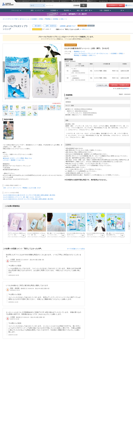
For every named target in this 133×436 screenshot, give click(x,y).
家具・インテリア (36, 10)
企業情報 (63, 26)
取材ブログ (72, 26)
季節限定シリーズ (79, 51)
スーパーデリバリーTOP (10, 19)
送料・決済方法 (51, 26)
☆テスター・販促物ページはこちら (13, 160)
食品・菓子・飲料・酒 (83, 10)
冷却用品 (55, 19)
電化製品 (66, 10)
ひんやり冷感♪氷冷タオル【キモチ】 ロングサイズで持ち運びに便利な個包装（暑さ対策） (28, 199)
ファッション (15, 10)
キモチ (39, 188)
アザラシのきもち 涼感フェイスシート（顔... (17, 234)
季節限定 (25, 188)
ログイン (129, 5)
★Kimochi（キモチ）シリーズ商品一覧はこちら (17, 158)
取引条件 (38, 26)
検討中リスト (93, 1)
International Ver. (104, 1)
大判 (4, 188)
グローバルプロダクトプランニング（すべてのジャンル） (91, 53)
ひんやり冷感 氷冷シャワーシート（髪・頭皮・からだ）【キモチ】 (22, 197)
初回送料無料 (82, 25)
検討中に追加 (103, 85)
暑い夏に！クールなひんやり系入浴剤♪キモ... (115, 234)
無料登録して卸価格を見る (120, 85)
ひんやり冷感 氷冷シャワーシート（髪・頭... (36, 234)
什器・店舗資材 (104, 10)
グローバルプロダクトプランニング (17, 236)
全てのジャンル (24, 19)
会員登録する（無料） (116, 5)
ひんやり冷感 (32, 188)
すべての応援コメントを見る (76, 248)
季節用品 (48, 19)
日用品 (41, 19)
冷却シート (63, 19)
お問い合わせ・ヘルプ (79, 1)
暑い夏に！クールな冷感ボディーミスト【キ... (56, 234)
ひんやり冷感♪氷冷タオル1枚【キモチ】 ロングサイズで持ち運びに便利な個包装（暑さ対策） (29, 195)
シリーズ (9, 188)
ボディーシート (17, 188)
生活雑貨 (53, 10)
